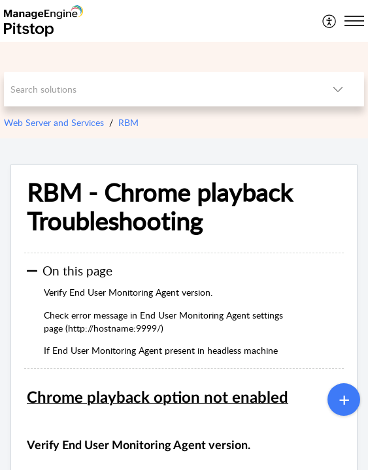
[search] (158, 89)
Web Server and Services (54, 122)
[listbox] (338, 89)
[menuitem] (329, 21)
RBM (128, 122)
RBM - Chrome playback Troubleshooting (159, 207)
